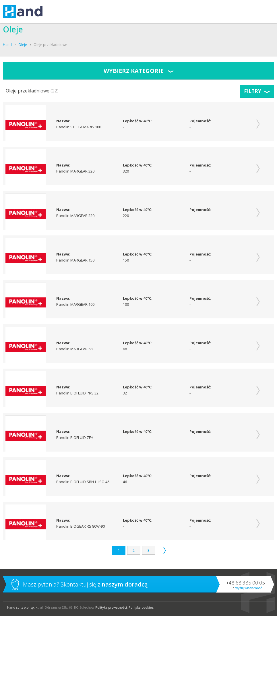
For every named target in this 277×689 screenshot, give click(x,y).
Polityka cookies (141, 680)
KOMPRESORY (88, 11)
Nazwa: (64, 121)
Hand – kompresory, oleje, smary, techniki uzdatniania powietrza (22, 11)
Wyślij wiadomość (248, 661)
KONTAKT (152, 11)
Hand (7, 44)
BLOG (199, 11)
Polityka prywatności (111, 680)
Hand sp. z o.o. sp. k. (22, 680)
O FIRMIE (131, 11)
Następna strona (164, 623)
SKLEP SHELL (177, 11)
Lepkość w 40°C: (137, 121)
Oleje (22, 44)
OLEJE (112, 11)
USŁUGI (63, 11)
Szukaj (268, 11)
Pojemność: (200, 121)
